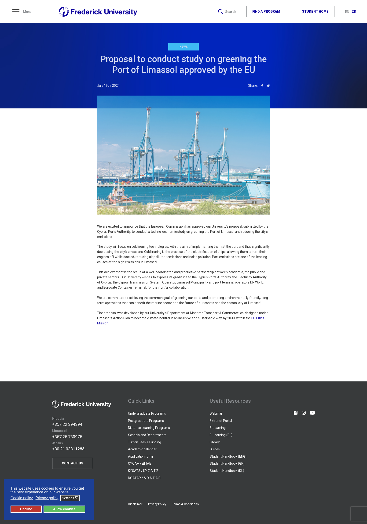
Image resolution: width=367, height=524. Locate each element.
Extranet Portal (221, 421)
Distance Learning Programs (149, 428)
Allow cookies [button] (64, 509)
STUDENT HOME (315, 11)
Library (215, 442)
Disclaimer (135, 504)
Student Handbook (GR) (227, 463)
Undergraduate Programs (147, 413)
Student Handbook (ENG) (228, 456)
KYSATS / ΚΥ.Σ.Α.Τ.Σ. (143, 471)
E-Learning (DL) (221, 435)
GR (354, 12)
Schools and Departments (147, 435)
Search (227, 11)
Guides (215, 449)
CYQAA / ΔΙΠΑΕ (139, 463)
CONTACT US (72, 463)
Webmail (216, 413)
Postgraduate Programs (146, 421)
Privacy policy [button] (47, 498)
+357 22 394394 (67, 424)
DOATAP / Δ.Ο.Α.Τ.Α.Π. (144, 478)
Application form (140, 456)
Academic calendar (142, 449)
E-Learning (218, 428)
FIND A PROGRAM (266, 11)
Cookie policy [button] (22, 498)
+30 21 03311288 (68, 448)
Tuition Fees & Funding (144, 442)
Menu (22, 11)
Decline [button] (26, 509)
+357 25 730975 (67, 436)
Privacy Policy (157, 504)
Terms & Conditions (185, 504)
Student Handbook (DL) (227, 471)
